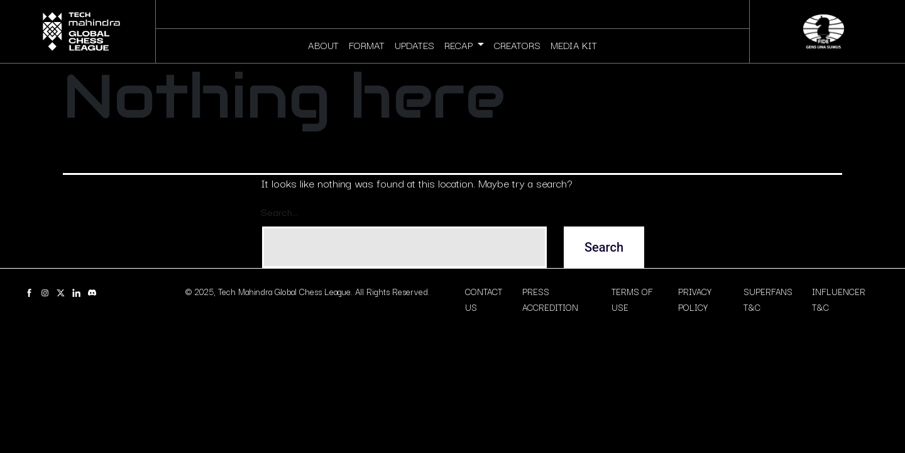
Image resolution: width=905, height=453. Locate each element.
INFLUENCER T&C (838, 299)
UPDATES (414, 44)
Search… (279, 211)
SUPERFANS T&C (768, 299)
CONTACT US (483, 299)
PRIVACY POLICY (694, 299)
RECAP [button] (459, 44)
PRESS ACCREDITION (550, 299)
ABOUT (323, 44)
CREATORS (517, 44)
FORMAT (367, 44)
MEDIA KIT (574, 44)
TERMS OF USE (632, 299)
